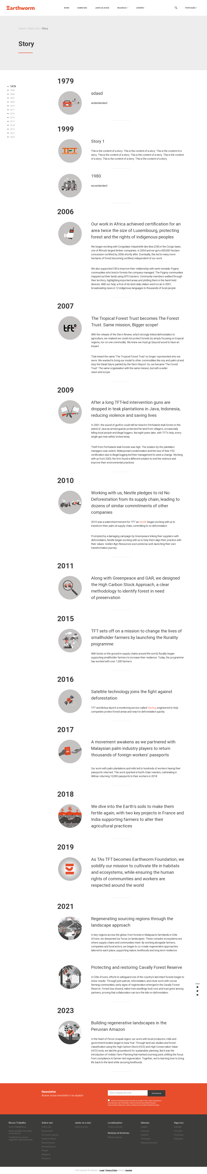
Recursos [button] (122, 7)
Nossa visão (47, 1131)
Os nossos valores (50, 1134)
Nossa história (48, 1142)
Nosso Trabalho (17, 1123)
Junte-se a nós (102, 7)
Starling (151, 708)
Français (145, 1131)
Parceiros (46, 1158)
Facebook (178, 1134)
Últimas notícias (115, 1137)
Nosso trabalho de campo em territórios (20, 1132)
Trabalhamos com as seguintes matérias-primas (20, 1138)
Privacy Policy (111, 1170)
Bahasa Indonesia (149, 1142)
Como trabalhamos (17, 1126)
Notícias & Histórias (118, 1133)
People (45, 1150)
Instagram (178, 1138)
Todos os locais (115, 1126)
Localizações (115, 1123)
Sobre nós (82, 7)
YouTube (178, 1131)
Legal (102, 1170)
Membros (46, 1154)
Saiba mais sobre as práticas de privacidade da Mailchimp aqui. (139, 1105)
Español (144, 1134)
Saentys (128, 1170)
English (144, 1126)
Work (66, 7)
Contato (140, 7)
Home (21, 29)
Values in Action (49, 1138)
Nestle (143, 522)
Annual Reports (49, 1146)
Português (190, 7)
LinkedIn (177, 1126)
